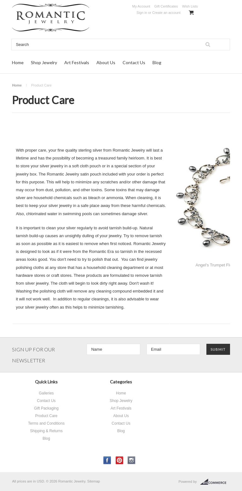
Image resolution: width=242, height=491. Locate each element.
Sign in (141, 12)
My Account (141, 6)
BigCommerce (215, 481)
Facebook (107, 460)
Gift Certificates (166, 6)
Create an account (166, 12)
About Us (105, 62)
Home (18, 62)
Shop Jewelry (44, 62)
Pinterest (120, 460)
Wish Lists (190, 6)
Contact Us (134, 62)
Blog (157, 62)
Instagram (131, 460)
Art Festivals (76, 62)
